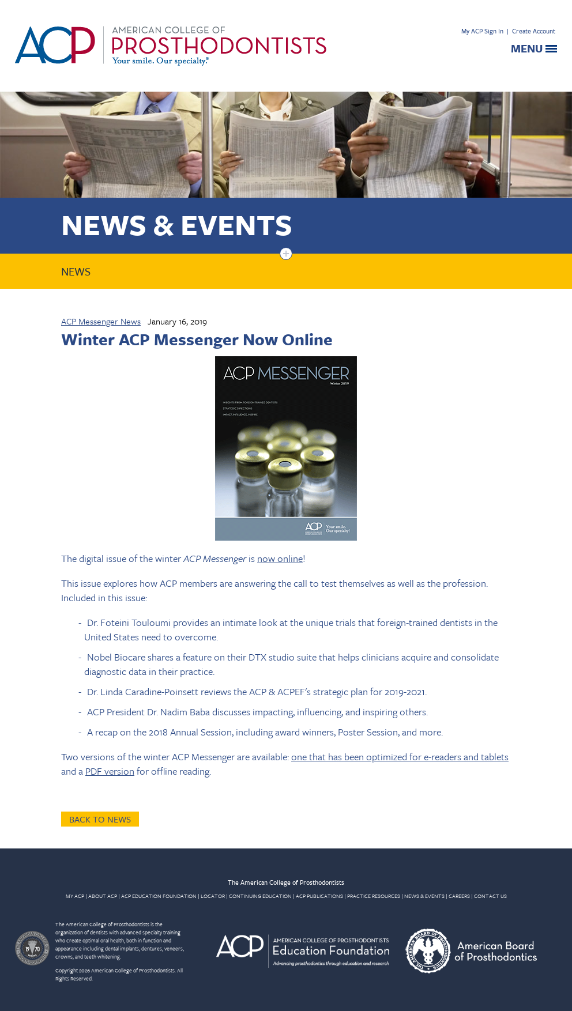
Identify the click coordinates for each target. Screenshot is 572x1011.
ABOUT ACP (102, 896)
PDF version (109, 771)
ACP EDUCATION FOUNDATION (159, 896)
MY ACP (75, 896)
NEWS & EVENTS (424, 896)
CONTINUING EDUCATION (260, 896)
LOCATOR (213, 896)
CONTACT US (490, 896)
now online (280, 558)
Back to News (100, 819)
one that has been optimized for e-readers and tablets (400, 756)
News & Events (176, 223)
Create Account (533, 31)
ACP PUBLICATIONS (319, 896)
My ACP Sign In (482, 31)
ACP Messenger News (101, 321)
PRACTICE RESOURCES (373, 896)
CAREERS (459, 896)
